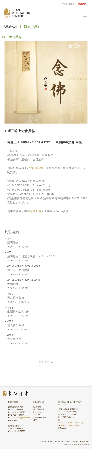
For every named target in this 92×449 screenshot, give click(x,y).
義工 (35, 420)
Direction (13, 420)
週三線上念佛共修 (18, 270)
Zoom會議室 (35, 168)
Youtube (36, 415)
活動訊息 (10, 26)
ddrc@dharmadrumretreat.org (70, 423)
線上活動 (37, 407)
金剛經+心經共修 (18, 311)
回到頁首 (46, 361)
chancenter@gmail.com (20, 418)
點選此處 (35, 211)
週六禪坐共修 (15, 297)
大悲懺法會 (14, 339)
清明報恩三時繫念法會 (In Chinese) (31, 256)
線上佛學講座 (38, 409)
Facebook (37, 412)
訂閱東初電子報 (39, 417)
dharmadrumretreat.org (70, 425)
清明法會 (13, 242)
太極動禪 (13, 283)
